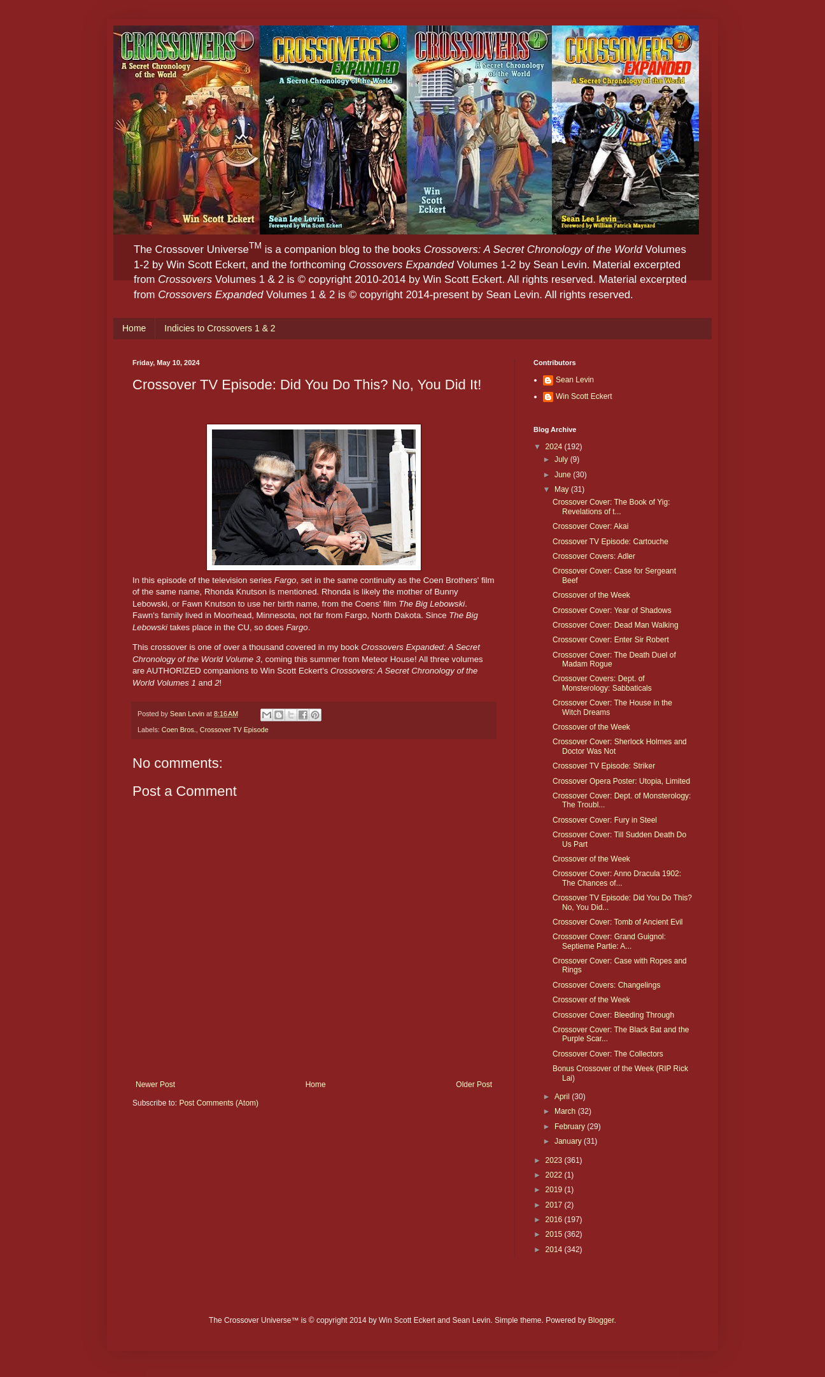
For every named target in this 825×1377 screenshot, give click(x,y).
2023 (555, 1160)
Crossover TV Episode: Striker (604, 765)
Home (134, 328)
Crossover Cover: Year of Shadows (612, 610)
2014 (555, 1249)
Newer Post (155, 1084)
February (570, 1126)
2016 (555, 1219)
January (569, 1141)
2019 (555, 1189)
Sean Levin (575, 379)
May (562, 489)
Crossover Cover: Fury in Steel (605, 820)
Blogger (601, 1320)
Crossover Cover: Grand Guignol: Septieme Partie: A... (609, 941)
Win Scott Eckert (584, 396)
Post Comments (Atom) (218, 1103)
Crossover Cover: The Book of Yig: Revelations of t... (611, 506)
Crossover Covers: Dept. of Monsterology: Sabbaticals (602, 683)
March (566, 1111)
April (563, 1096)
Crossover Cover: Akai (590, 526)
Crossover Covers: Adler (594, 556)
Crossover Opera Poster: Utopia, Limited (621, 781)
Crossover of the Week (591, 595)
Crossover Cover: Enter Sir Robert (611, 639)
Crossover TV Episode (234, 729)
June (563, 474)
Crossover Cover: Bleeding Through (613, 1015)
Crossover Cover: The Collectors (608, 1053)
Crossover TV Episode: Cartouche (610, 541)
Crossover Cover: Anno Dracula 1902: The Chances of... (617, 878)
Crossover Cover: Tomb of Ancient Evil (618, 922)
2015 (555, 1234)
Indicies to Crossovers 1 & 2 (219, 328)
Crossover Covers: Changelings (606, 985)
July (562, 459)
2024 (555, 446)
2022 (555, 1175)
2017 (555, 1204)
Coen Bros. (179, 729)
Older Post (474, 1084)
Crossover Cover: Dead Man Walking (616, 625)
